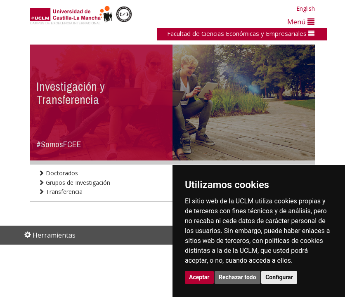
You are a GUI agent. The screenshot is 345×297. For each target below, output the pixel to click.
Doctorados (58, 173)
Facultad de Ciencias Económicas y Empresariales (240, 33)
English (305, 8)
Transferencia (60, 192)
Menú (300, 21)
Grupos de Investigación (74, 182)
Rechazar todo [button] (237, 277)
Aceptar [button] (199, 277)
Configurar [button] (279, 277)
